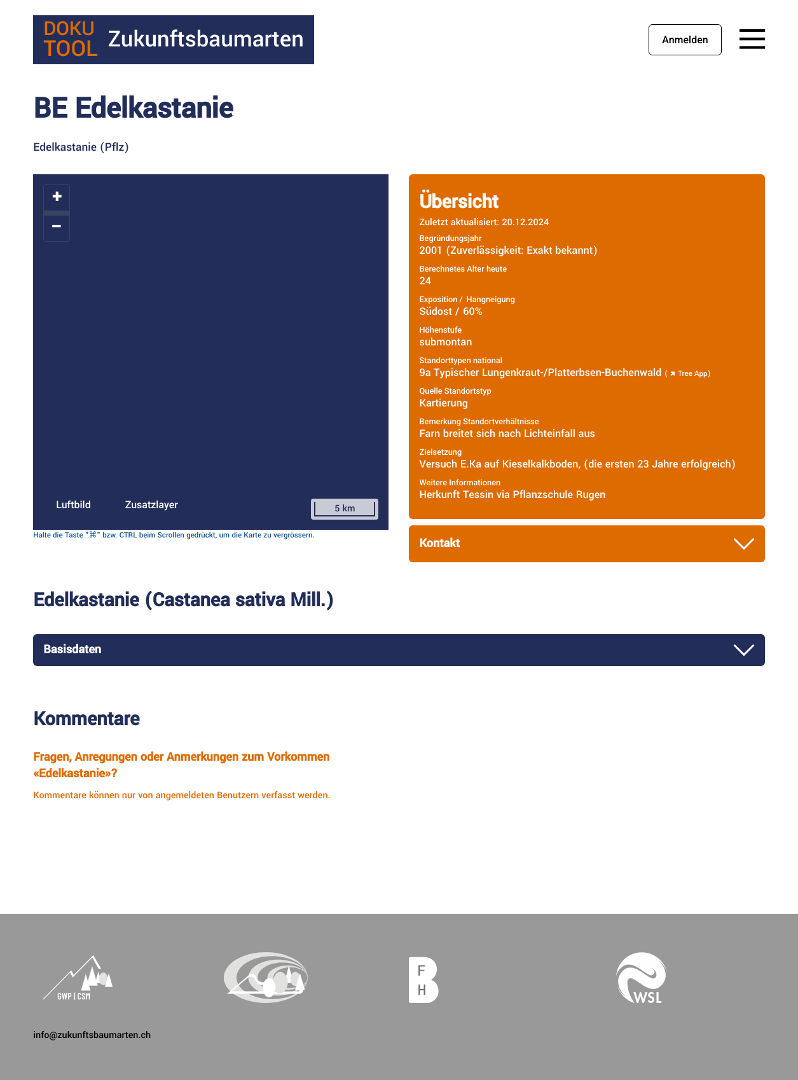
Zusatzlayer (151, 505)
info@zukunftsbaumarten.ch (92, 1035)
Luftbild (73, 505)
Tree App (687, 373)
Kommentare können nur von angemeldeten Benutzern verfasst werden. (181, 795)
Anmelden (685, 40)
